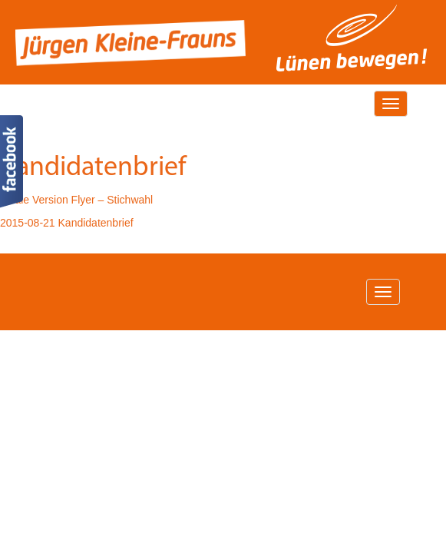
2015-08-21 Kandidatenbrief (67, 223)
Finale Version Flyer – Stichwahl (76, 200)
